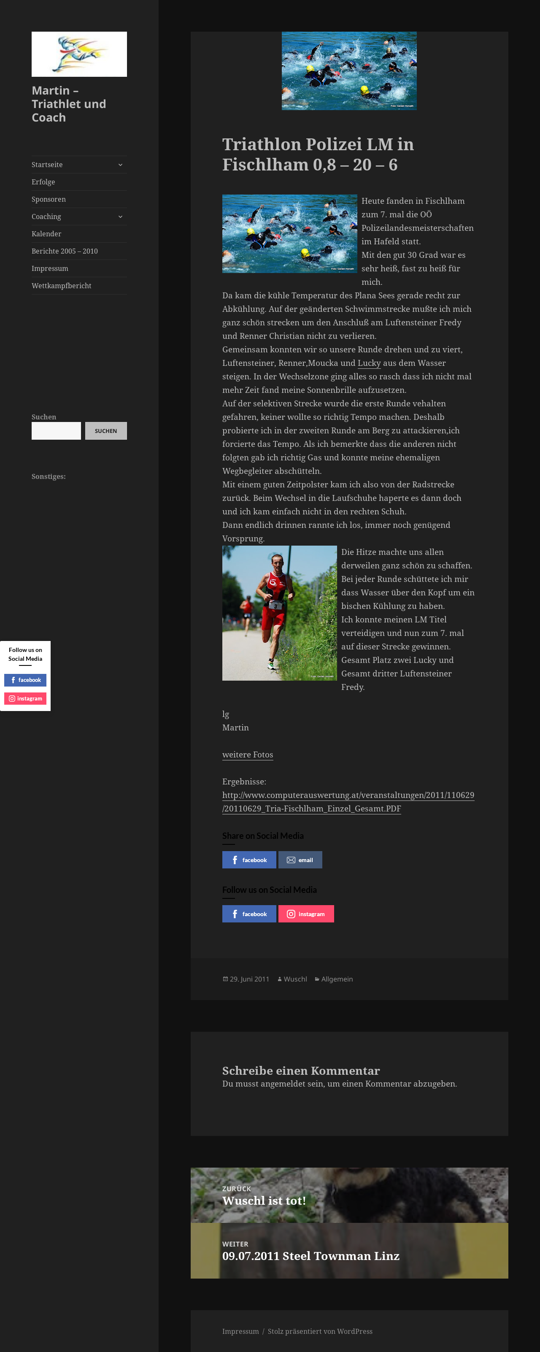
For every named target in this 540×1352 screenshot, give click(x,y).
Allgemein (337, 979)
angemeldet (283, 1083)
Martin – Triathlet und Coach (69, 103)
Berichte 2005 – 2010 (65, 251)
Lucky (369, 362)
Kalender (47, 233)
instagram (306, 914)
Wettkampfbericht (62, 285)
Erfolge (43, 182)
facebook (249, 860)
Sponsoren (49, 199)
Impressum (50, 268)
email (300, 860)
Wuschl (295, 979)
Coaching (46, 216)
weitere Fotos (247, 754)
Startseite (47, 164)
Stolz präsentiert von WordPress (320, 1331)
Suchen (44, 417)
